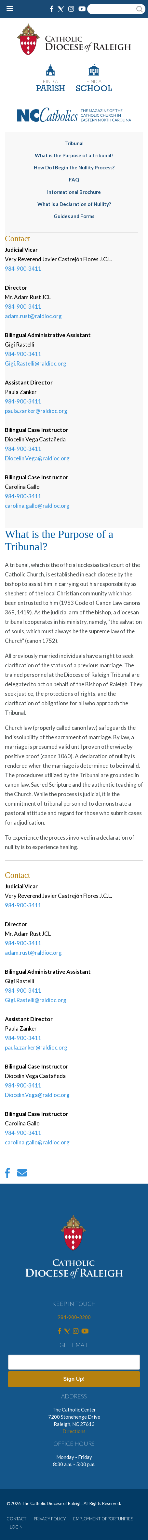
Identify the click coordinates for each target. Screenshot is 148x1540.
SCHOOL (94, 89)
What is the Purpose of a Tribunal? (74, 155)
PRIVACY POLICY (50, 1518)
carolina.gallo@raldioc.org (37, 505)
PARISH (50, 89)
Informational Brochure (74, 192)
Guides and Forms (74, 216)
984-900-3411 (23, 268)
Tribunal (74, 143)
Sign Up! (74, 1379)
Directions (74, 1431)
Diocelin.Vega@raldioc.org (37, 458)
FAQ (74, 179)
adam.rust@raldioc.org (33, 316)
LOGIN (16, 1527)
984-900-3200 (74, 1317)
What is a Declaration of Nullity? (74, 204)
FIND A (50, 81)
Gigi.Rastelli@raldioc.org (35, 363)
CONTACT (16, 1518)
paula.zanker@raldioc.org (36, 410)
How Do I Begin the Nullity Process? (74, 167)
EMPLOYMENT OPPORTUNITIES (103, 1518)
